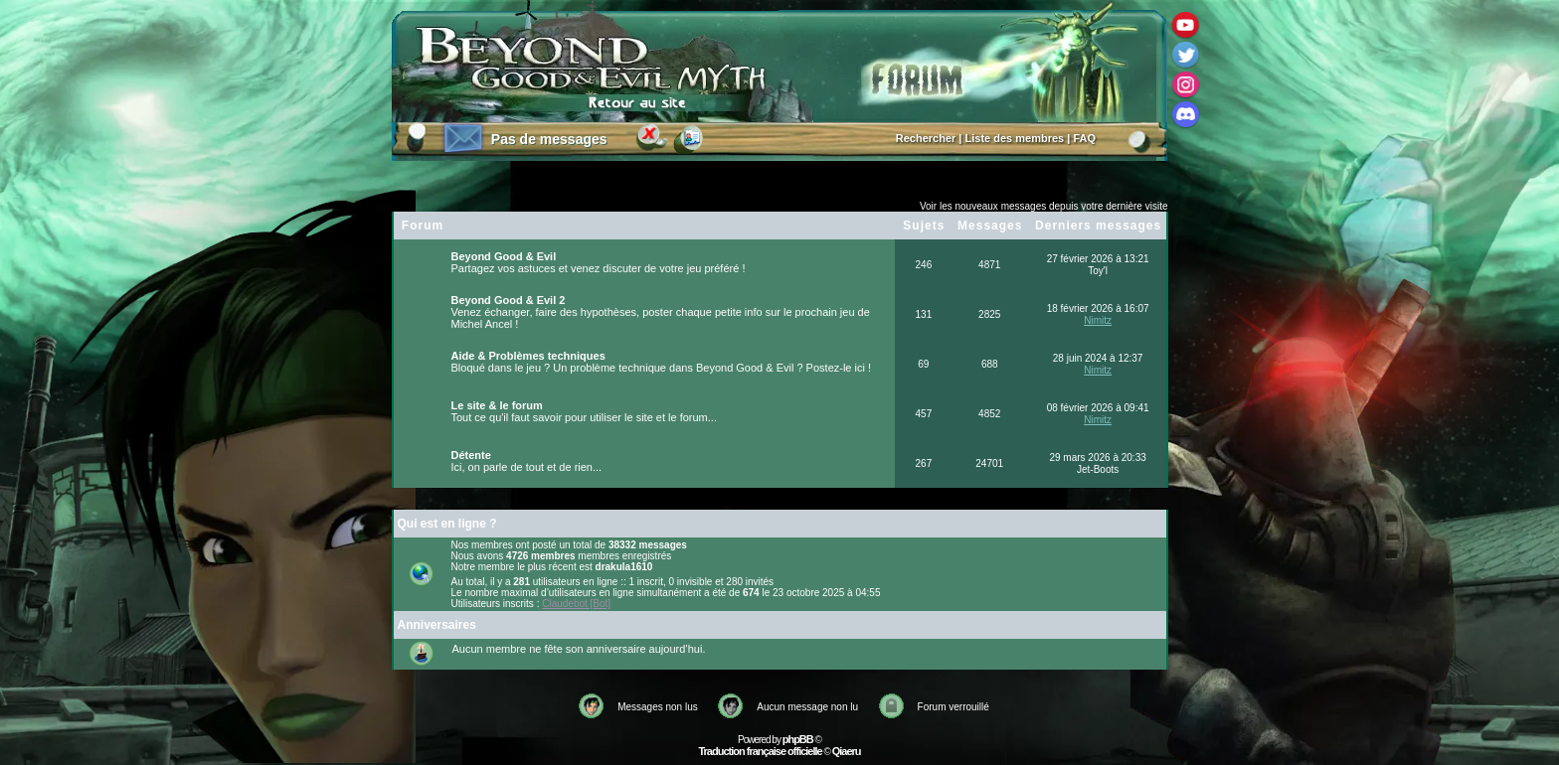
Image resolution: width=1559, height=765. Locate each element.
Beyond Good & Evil (504, 256)
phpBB (797, 739)
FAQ (1084, 138)
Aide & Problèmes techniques (528, 356)
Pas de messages (549, 139)
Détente (471, 455)
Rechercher (926, 138)
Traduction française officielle (759, 751)
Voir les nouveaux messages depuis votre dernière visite (1044, 206)
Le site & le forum (497, 405)
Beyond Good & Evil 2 (508, 300)
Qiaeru (846, 751)
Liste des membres (1015, 138)
